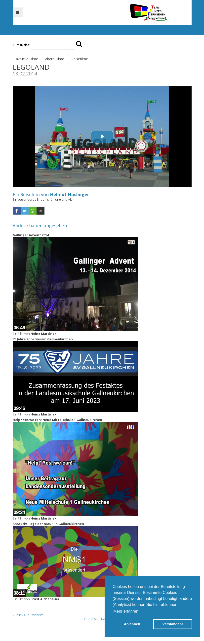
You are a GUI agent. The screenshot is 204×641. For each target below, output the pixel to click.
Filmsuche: (21, 45)
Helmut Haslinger (69, 194)
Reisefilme (79, 59)
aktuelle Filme (27, 59)
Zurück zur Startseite (28, 615)
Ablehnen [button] (132, 624)
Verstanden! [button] (173, 624)
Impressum (92, 618)
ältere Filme (54, 59)
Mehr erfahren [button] (125, 611)
